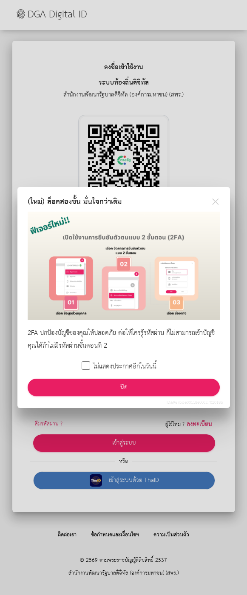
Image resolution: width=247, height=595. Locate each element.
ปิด (123, 387)
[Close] (215, 201)
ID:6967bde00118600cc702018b (195, 403)
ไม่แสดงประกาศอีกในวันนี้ (119, 367)
